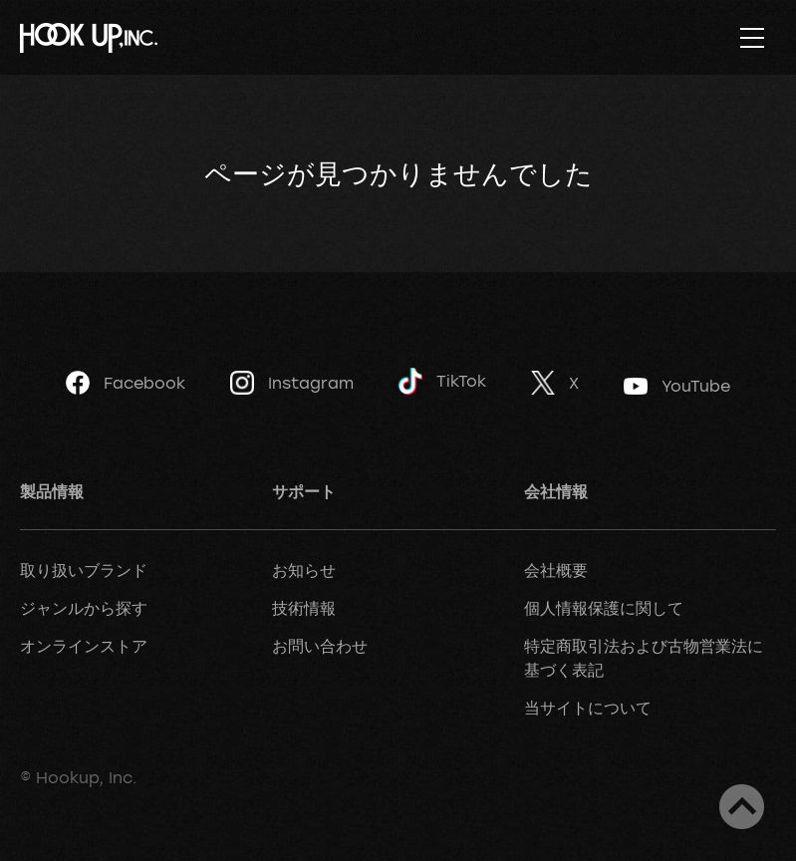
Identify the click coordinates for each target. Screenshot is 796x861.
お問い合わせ (320, 646)
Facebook (125, 383)
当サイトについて (588, 707)
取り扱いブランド (83, 570)
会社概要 (556, 570)
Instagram (292, 383)
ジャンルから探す (83, 608)
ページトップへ (741, 806)
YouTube (677, 386)
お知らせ (304, 570)
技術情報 (304, 608)
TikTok (442, 381)
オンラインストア (83, 646)
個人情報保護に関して (603, 608)
